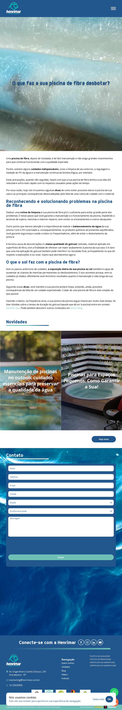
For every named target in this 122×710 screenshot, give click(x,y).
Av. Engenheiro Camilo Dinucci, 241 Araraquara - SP (27, 673)
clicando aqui (13, 308)
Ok (109, 699)
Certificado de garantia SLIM (103, 665)
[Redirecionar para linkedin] (94, 642)
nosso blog (76, 308)
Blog (63, 670)
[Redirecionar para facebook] (81, 642)
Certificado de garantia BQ (102, 662)
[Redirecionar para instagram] (87, 642)
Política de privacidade (100, 659)
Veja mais (104, 439)
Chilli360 (98, 707)
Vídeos (64, 674)
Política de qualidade (100, 656)
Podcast (65, 678)
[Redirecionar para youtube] (100, 642)
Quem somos (67, 663)
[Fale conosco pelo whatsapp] (114, 692)
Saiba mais (98, 699)
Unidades (65, 666)
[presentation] (30, 546)
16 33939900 (15, 685)
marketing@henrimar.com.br (24, 680)
